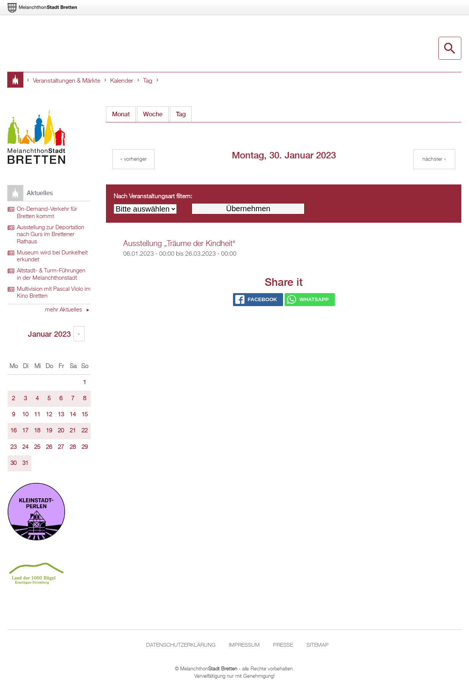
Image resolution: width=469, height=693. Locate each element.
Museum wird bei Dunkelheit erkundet (52, 256)
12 (49, 414)
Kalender (121, 81)
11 (37, 414)
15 (84, 414)
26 (49, 447)
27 (61, 447)
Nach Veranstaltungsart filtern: (153, 197)
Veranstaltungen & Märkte (66, 81)
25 (37, 447)
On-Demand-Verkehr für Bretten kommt (47, 213)
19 (49, 431)
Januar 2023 (49, 333)
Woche (153, 114)
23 (13, 447)
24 (25, 447)
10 (25, 414)
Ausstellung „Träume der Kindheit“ (179, 244)
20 (61, 431)
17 (25, 431)
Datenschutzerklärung (180, 645)
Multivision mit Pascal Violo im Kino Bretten (54, 293)
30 (13, 463)
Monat (121, 114)
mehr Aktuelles (64, 310)
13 (61, 414)
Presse (283, 645)
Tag (147, 81)
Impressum (244, 645)
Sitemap (317, 645)
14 (73, 414)
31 (25, 463)
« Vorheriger (133, 159)
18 (37, 431)
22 (84, 431)
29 (84, 447)
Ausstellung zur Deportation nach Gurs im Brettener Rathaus (50, 235)
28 (73, 447)
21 (73, 431)
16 (13, 431)
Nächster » (434, 159)
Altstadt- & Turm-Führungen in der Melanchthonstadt (51, 274)
